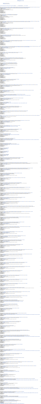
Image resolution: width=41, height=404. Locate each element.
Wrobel (7, 67)
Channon (21, 249)
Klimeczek (15, 52)
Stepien (15, 353)
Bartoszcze (20, 157)
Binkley (14, 46)
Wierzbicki (4, 40)
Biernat (27, 378)
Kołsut (0, 7)
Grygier (19, 7)
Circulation (3, 354)
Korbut (34, 201)
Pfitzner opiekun (13, 399)
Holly (12, 46)
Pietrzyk (17, 387)
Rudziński (38, 115)
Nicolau (39, 46)
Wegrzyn (10, 67)
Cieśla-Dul (11, 125)
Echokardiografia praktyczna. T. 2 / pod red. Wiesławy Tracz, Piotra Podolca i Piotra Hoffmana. (11, 134)
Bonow (4, 46)
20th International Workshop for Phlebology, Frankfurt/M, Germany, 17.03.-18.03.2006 (10, 126)
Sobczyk (6, 40)
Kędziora (6, 14)
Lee (9, 46)
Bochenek (12, 40)
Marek (30, 115)
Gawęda (4, 125)
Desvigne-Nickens (18, 46)
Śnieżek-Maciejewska (22, 120)
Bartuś (22, 7)
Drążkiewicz (7, 125)
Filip (11, 94)
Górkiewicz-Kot (10, 244)
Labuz (28, 73)
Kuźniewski (11, 378)
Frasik (4, 391)
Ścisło (2, 7)
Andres (29, 120)
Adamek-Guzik (30, 201)
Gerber (11, 7)
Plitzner (9, 120)
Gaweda (8, 94)
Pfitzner (16, 361)
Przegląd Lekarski (4, 107)
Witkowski (25, 7)
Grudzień (27, 211)
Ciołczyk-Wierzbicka (28, 40)
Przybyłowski (32, 40)
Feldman (28, 46)
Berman (37, 46)
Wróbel (5, 7)
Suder (16, 125)
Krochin (21, 115)
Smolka (9, 7)
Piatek (12, 73)
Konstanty (13, 115)
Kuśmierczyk (29, 7)
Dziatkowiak (34, 378)
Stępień (19, 249)
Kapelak (17, 14)
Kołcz (3, 395)
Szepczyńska (6, 399)
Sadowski (35, 40)
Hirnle (16, 7)
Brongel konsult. (7, 154)
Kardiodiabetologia (4, 80)
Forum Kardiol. (3, 340)
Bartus (23, 73)
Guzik (3, 201)
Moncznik (18, 120)
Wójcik (27, 115)
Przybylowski (31, 73)
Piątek (3, 14)
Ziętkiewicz (6, 120)
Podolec (24, 115)
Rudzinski (4, 94)
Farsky (24, 46)
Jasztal (12, 391)
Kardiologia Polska (4, 8)
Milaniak (9, 40)
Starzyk (21, 378)
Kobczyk (11, 157)
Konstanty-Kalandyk (9, 14)
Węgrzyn (12, 52)
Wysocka (30, 378)
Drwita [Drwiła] (22, 211)
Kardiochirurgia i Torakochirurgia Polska (6, 41)
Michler (34, 46)
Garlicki (7, 378)
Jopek (16, 201)
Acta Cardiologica (3, 212)
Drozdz (22, 46)
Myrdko (14, 94)
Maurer (6, 46)
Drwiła (18, 40)
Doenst (30, 46)
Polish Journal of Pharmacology (5, 236)
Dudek (14, 7)
